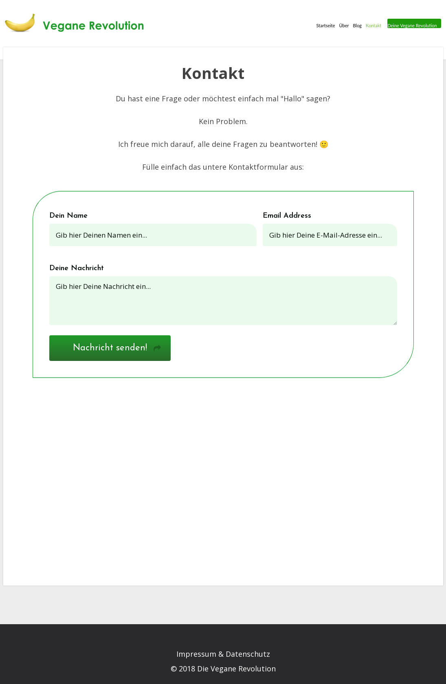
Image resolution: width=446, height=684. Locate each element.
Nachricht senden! (110, 348)
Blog (356, 24)
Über (342, 24)
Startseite (324, 24)
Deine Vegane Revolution (411, 25)
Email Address (287, 216)
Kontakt (372, 24)
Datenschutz (248, 654)
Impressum (196, 654)
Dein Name (68, 216)
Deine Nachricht (76, 268)
